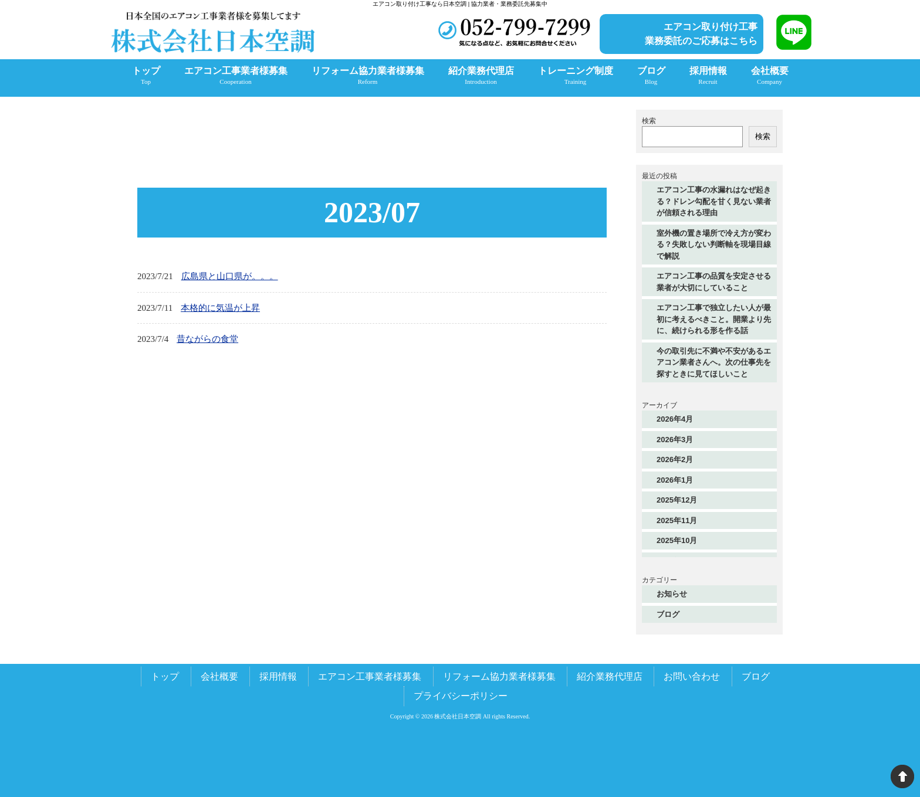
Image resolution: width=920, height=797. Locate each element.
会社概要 (219, 676)
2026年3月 (675, 439)
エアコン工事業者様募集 (369, 676)
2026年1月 (675, 480)
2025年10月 (677, 540)
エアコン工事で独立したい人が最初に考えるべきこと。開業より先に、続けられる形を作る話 (714, 319)
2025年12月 (677, 500)
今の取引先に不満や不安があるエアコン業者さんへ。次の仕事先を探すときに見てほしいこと (714, 362)
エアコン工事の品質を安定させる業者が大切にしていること (714, 282)
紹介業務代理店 (609, 676)
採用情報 (278, 676)
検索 (649, 121)
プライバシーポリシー (461, 696)
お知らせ (672, 593)
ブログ (668, 614)
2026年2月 (675, 459)
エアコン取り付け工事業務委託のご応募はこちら (701, 34)
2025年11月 (677, 520)
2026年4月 (675, 419)
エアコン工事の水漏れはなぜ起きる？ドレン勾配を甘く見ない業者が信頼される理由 (714, 201)
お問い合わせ (692, 676)
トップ (165, 676)
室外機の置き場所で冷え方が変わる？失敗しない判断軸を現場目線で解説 (714, 244)
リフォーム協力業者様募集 (499, 676)
